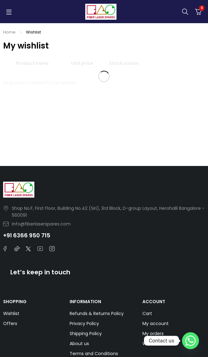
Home (9, 32)
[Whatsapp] (190, 340)
